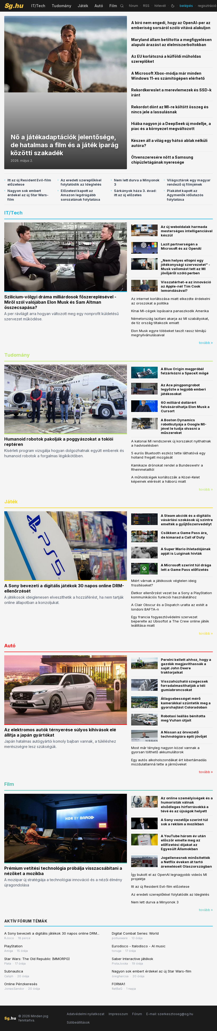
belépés (186, 6)
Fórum (137, 1014)
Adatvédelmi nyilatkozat (85, 1014)
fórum (133, 6)
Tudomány (61, 5)
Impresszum (118, 1014)
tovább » (206, 343)
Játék (83, 5)
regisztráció (207, 6)
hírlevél (160, 6)
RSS (146, 6)
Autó (99, 5)
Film (113, 5)
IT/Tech (38, 5)
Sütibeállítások (78, 1022)
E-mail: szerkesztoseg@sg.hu (169, 1014)
